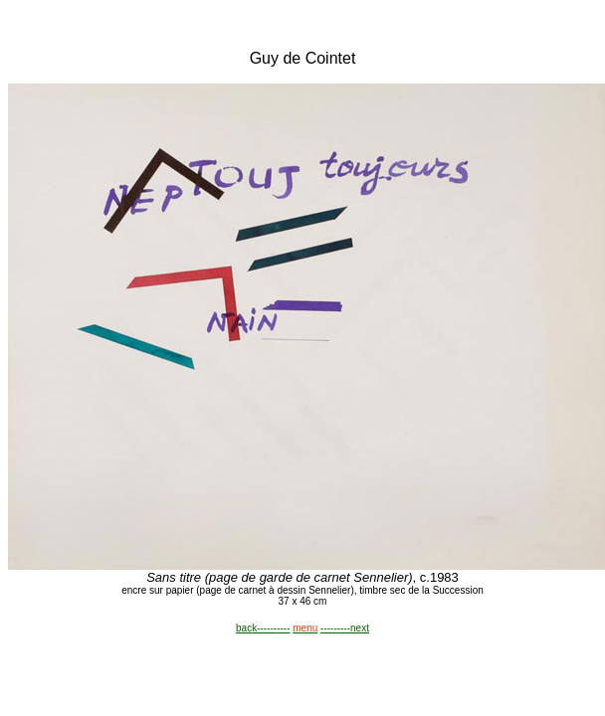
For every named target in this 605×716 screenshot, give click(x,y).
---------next (344, 628)
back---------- (263, 628)
